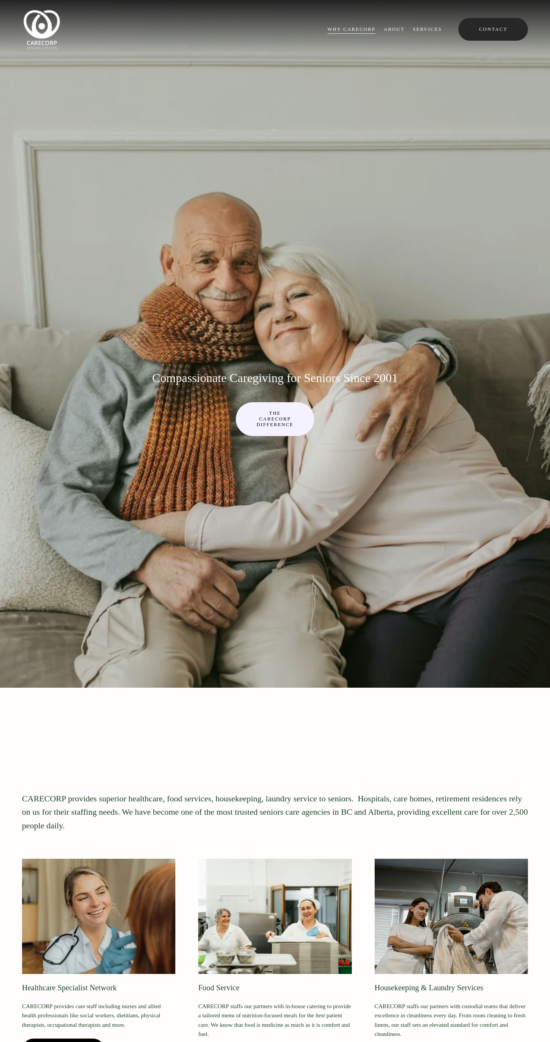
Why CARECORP (351, 29)
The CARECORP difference (274, 419)
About (394, 29)
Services (427, 29)
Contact (493, 29)
